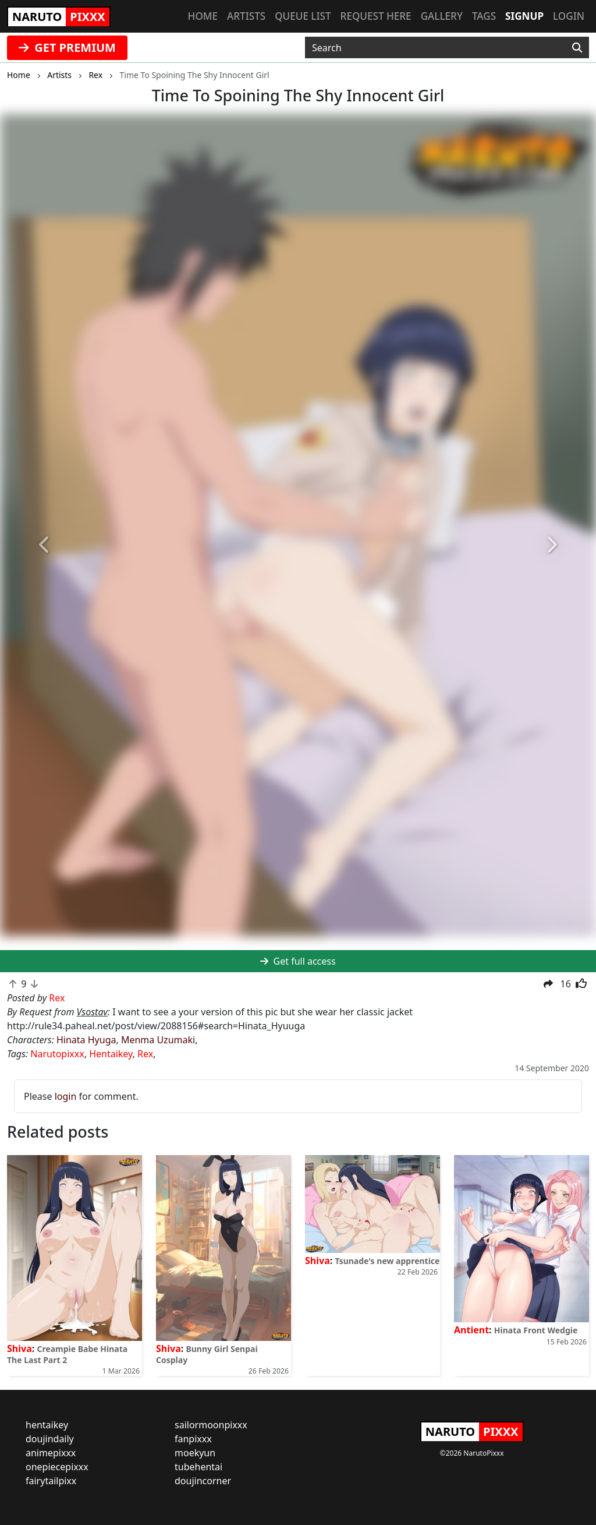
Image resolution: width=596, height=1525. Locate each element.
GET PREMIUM (67, 47)
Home (203, 16)
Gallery (442, 16)
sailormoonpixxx (211, 1424)
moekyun (195, 1452)
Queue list (303, 16)
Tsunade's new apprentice (387, 1260)
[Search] (577, 48)
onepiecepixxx (57, 1466)
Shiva (19, 1348)
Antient (471, 1329)
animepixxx (51, 1452)
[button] (45, 545)
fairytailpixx (51, 1480)
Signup (524, 16)
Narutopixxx (57, 1053)
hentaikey (47, 1424)
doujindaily (50, 1438)
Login (568, 16)
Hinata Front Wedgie (536, 1330)
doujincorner (203, 1480)
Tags (484, 16)
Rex (145, 1053)
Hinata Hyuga (86, 1039)
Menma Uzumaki (158, 1039)
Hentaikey (110, 1053)
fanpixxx (193, 1438)
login (66, 1096)
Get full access (297, 961)
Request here (375, 16)
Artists (246, 16)
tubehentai (198, 1466)
